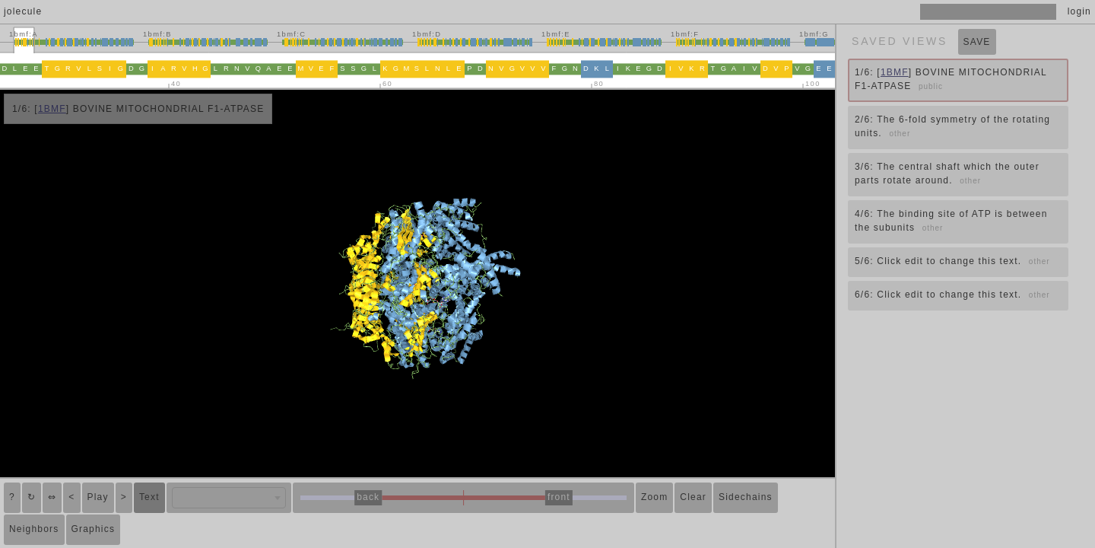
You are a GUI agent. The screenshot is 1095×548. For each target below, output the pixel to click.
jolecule (23, 11)
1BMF (52, 109)
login (1079, 11)
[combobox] (229, 497)
